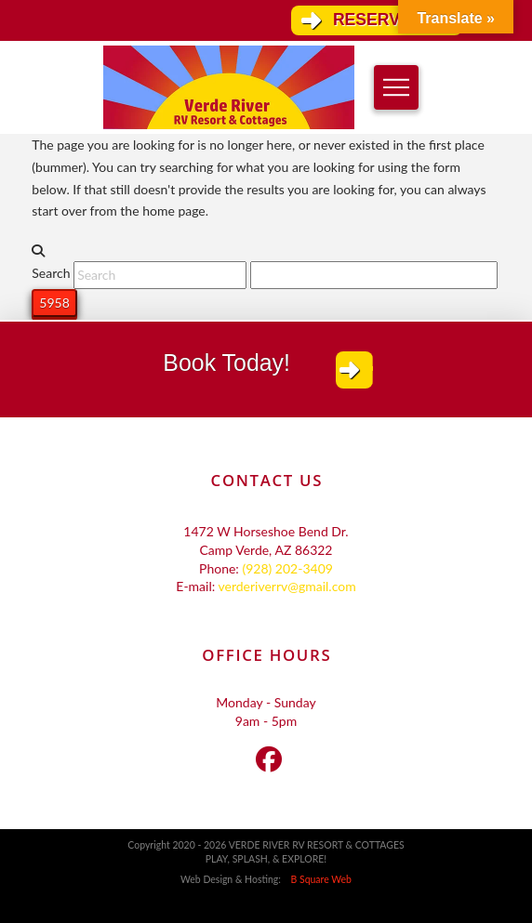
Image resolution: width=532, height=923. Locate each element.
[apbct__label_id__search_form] (374, 275)
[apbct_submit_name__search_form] (54, 303)
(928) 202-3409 (287, 568)
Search (51, 274)
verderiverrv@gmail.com (286, 586)
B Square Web (318, 879)
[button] (396, 87)
